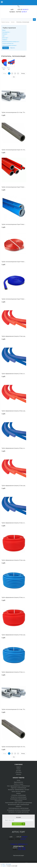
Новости (18, 767)
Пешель (4, 67)
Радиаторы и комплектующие (18, 787)
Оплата (18, 769)
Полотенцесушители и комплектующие (18, 808)
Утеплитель (9, 67)
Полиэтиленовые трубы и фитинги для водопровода (18, 802)
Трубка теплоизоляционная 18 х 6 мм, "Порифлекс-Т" (16, 709)
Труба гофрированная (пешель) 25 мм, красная (15, 634)
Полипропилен (18, 800)
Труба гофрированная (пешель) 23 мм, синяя (14, 373)
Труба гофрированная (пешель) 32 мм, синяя (14, 522)
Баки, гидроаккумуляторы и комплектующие (18, 786)
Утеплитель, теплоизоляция (13, 56)
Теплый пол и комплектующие (18, 797)
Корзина (4, 865)
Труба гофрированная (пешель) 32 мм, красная (15, 485)
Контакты (18, 774)
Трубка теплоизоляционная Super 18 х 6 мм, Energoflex (17, 746)
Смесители (18, 806)
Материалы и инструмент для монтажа (18, 812)
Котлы (18, 780)
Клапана (18, 793)
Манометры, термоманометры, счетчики (18, 789)
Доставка (18, 770)
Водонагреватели (18, 782)
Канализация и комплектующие (18, 799)
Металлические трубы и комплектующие (18, 804)
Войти (3, 864)
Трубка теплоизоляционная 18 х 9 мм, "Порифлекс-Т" (16, 112)
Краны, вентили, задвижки (18, 791)
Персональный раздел (18, 855)
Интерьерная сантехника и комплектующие (18, 810)
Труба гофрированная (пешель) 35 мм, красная (15, 560)
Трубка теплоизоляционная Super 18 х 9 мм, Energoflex (17, 149)
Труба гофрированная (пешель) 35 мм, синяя (14, 597)
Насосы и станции (18, 784)
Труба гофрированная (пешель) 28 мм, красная (15, 411)
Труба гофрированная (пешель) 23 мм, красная (15, 336)
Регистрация (8, 864)
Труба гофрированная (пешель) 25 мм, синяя (14, 672)
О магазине (18, 772)
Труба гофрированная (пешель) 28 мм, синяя (14, 448)
